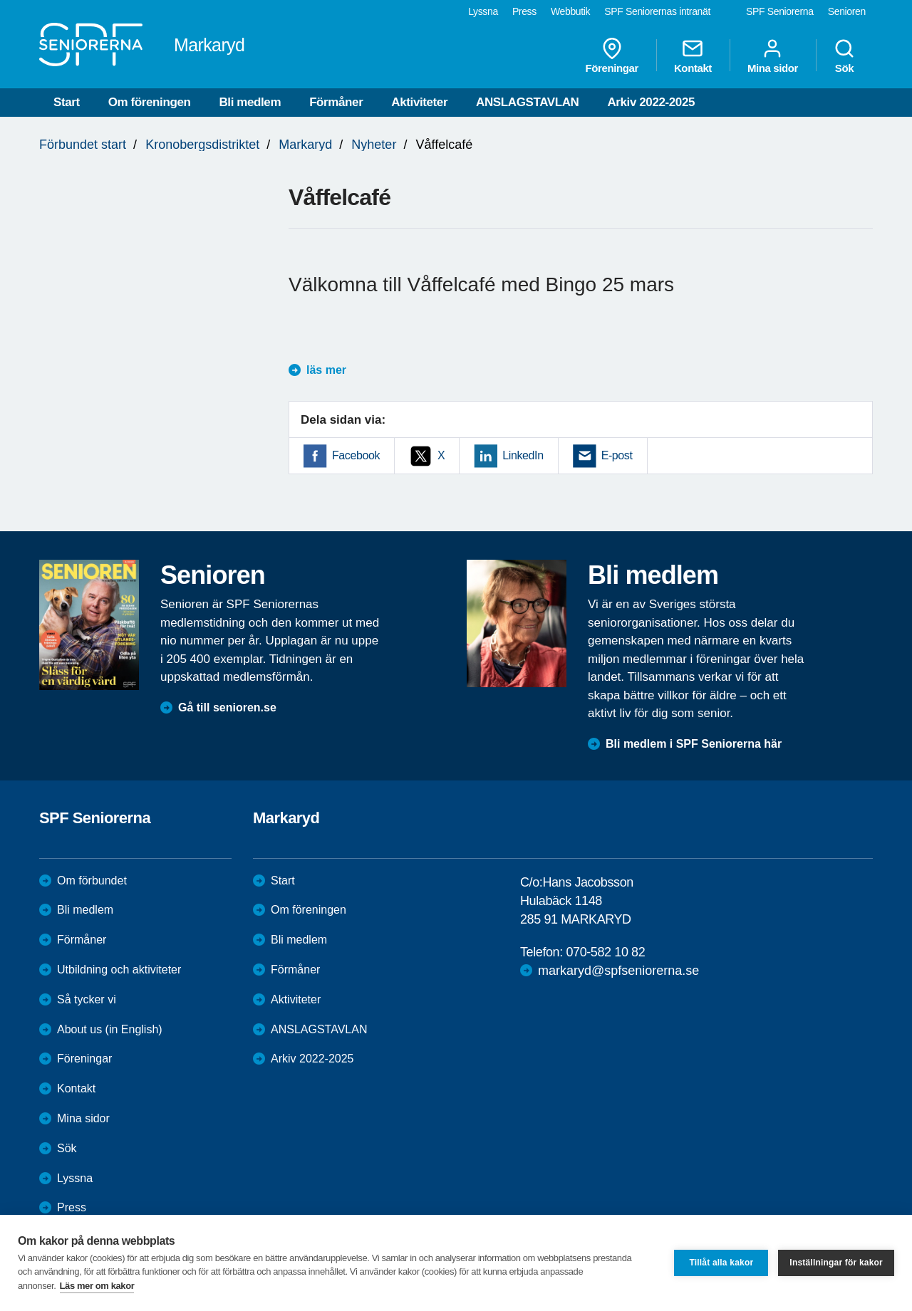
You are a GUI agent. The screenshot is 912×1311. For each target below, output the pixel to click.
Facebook (356, 455)
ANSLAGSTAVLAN (527, 102)
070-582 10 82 (605, 952)
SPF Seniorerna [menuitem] (780, 11)
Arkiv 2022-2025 (651, 102)
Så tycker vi (86, 999)
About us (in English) (109, 1029)
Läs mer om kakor (97, 1285)
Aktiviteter (419, 102)
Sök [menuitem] (844, 55)
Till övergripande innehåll (0, 0)
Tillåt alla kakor (721, 1263)
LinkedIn (522, 455)
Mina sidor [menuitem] (772, 55)
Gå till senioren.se (227, 707)
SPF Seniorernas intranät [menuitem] (657, 11)
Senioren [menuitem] (847, 11)
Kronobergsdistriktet (202, 144)
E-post (617, 455)
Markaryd (305, 144)
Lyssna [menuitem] (483, 11)
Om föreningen (149, 102)
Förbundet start (82, 144)
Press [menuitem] (524, 11)
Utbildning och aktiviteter (119, 969)
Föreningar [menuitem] (612, 55)
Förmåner (336, 102)
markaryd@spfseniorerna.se (618, 970)
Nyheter (373, 144)
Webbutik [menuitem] (570, 11)
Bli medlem (250, 102)
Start (66, 102)
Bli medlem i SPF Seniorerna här (694, 744)
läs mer (326, 370)
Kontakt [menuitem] (693, 55)
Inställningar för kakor (836, 1263)
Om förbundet (92, 880)
